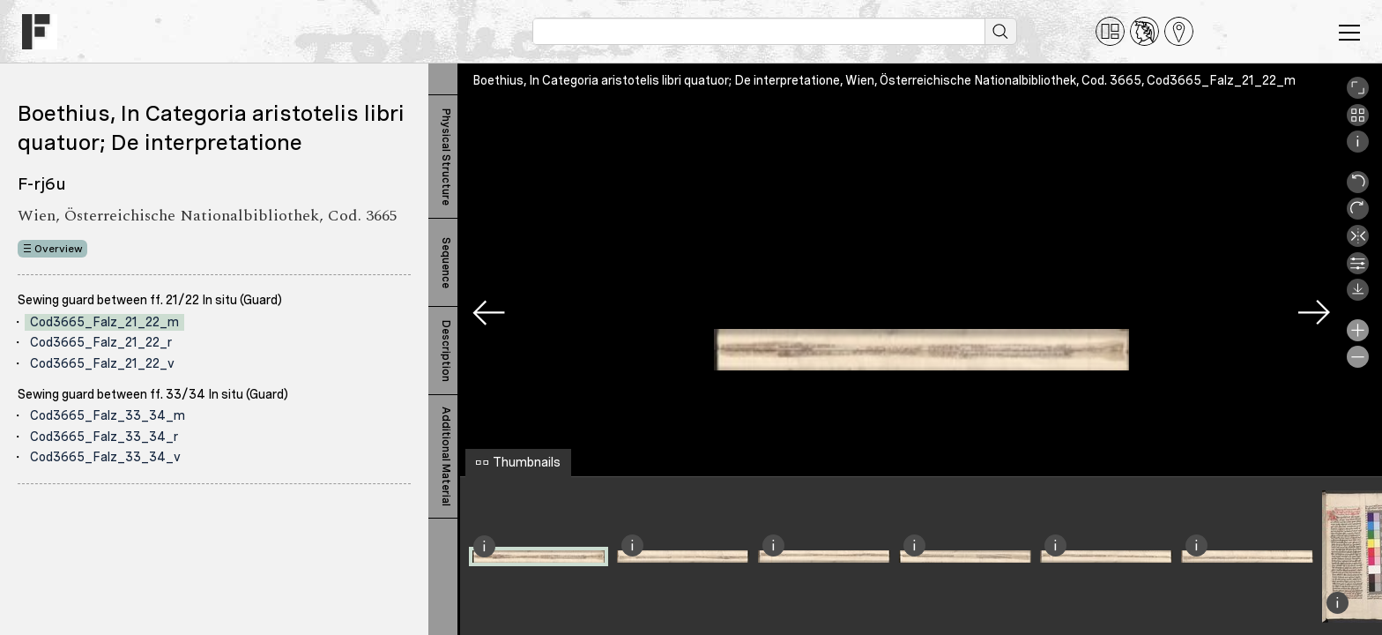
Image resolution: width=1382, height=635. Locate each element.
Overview (58, 249)
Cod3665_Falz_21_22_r (101, 342)
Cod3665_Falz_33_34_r (104, 437)
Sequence (446, 262)
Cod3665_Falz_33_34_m (107, 415)
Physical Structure (446, 156)
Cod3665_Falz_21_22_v (102, 363)
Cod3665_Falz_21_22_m (104, 322)
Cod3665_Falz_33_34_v (105, 457)
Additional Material (446, 456)
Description (446, 351)
